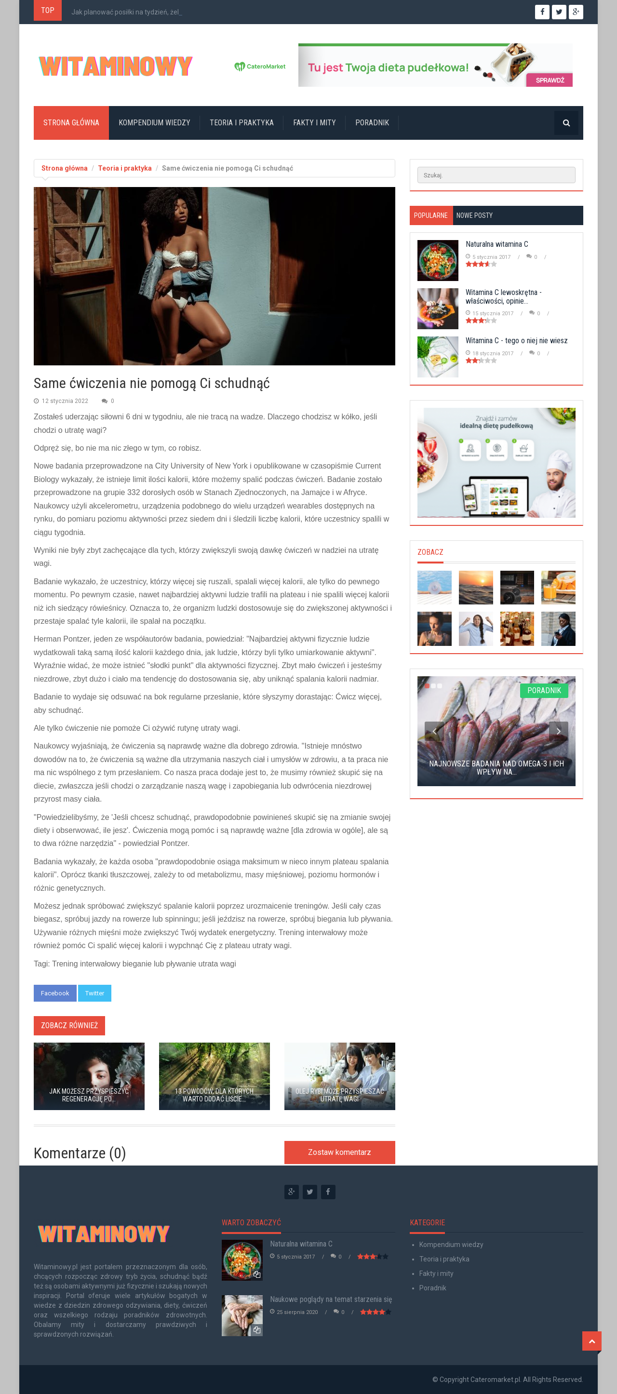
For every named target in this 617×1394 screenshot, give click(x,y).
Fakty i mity (314, 122)
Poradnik (372, 122)
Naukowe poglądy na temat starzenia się (331, 1299)
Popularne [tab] (431, 215)
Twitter (94, 993)
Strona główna (71, 122)
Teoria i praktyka (242, 122)
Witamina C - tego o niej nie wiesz (517, 340)
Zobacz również (69, 1025)
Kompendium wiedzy (154, 122)
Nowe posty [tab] (474, 215)
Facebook (55, 993)
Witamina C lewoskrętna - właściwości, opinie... (504, 297)
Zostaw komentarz (339, 1152)
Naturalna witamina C (497, 244)
